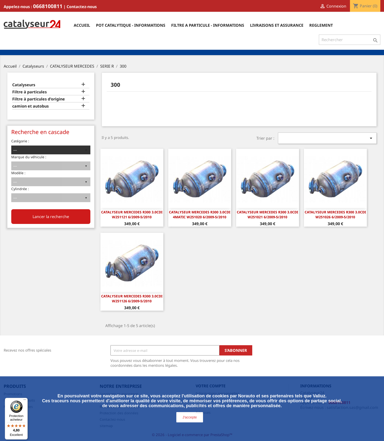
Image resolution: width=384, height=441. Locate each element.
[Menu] (25, 401)
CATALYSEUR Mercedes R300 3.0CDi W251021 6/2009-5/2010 (267, 214)
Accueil (82, 25)
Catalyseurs (23, 84)
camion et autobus (30, 106)
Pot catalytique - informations (130, 25)
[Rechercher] (349, 40)
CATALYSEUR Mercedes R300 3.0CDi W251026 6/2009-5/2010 (335, 214)
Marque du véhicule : (28, 157)
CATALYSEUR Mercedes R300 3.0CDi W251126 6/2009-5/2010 (131, 298)
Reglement (321, 25)
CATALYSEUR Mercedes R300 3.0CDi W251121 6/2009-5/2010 (131, 214)
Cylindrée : (20, 188)
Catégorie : (20, 141)
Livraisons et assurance (276, 25)
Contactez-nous (82, 6)
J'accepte (189, 417)
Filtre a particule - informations (207, 25)
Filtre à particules (29, 92)
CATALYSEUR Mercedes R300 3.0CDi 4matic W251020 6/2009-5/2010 (199, 214)
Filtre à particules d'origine (38, 99)
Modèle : (18, 173)
